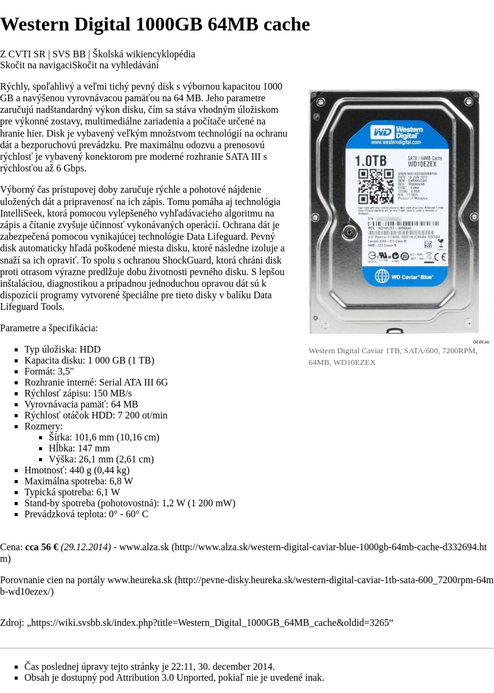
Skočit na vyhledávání (115, 65)
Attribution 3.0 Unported (164, 677)
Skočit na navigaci (36, 65)
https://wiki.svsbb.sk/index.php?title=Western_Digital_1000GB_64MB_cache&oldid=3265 (210, 622)
